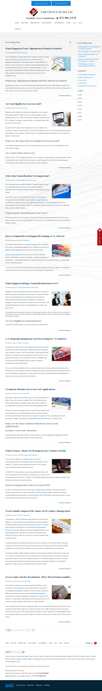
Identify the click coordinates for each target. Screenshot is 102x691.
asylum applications (11, 533)
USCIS (33, 60)
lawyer (44, 70)
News (69, 23)
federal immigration (39, 593)
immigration (24, 519)
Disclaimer (30, 685)
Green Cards (24, 53)
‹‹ (6, 630)
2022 (79, 109)
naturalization (12, 184)
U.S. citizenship (43, 245)
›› (33, 630)
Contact (18, 29)
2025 (79, 98)
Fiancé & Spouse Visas (86, 77)
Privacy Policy (20, 685)
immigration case (27, 462)
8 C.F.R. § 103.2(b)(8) (44, 495)
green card (27, 112)
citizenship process (19, 297)
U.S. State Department (29, 347)
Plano (26, 656)
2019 (79, 120)
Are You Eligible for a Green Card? (90, 52)
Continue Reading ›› (64, 96)
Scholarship (47, 23)
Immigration (34, 23)
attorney (28, 314)
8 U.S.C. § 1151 (14, 158)
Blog (80, 23)
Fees (74, 23)
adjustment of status (17, 57)
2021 (79, 113)
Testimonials (59, 23)
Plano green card (39, 419)
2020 (79, 116)
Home (17, 23)
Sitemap (47, 685)
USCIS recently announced (14, 255)
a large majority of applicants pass (36, 200)
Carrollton (18, 659)
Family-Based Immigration (31, 455)
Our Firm (24, 23)
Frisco (12, 659)
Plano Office (61, 4)
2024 (79, 102)
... (30, 630)
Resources (39, 685)
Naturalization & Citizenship (28, 180)
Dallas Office (41, 4)
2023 (79, 105)
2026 (79, 95)
